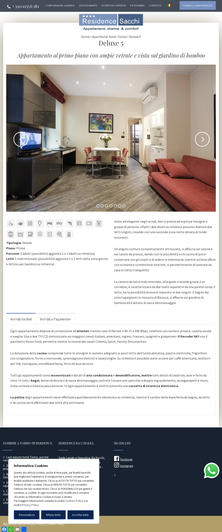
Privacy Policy (30, 505)
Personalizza (27, 515)
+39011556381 (23, 6)
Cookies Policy (74, 501)
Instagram (123, 466)
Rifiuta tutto (53, 515)
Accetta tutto (80, 515)
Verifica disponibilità (198, 5)
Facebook (123, 459)
